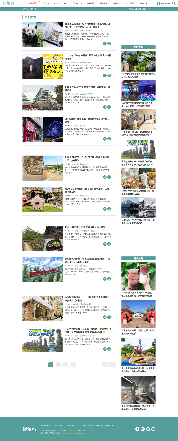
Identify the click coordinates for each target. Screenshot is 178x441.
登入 (162, 3)
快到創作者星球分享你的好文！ (141, 9)
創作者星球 (34, 3)
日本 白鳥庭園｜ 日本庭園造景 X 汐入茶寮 (85, 227)
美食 (56, 3)
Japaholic (83, 164)
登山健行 (77, 3)
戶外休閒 (91, 3)
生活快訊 (117, 3)
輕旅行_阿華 (85, 30)
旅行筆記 (83, 266)
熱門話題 (131, 3)
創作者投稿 (45, 425)
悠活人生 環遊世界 (87, 336)
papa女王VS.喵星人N (88, 94)
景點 (46, 3)
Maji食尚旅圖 (85, 304)
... (73, 365)
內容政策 (72, 425)
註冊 (168, 3)
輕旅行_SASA (85, 195)
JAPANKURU (85, 62)
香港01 (83, 125)
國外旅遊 (104, 3)
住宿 (66, 3)
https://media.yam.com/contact (73, 433)
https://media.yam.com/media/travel (71, 430)
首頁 (24, 9)
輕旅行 (8, 3)
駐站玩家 (143, 3)
